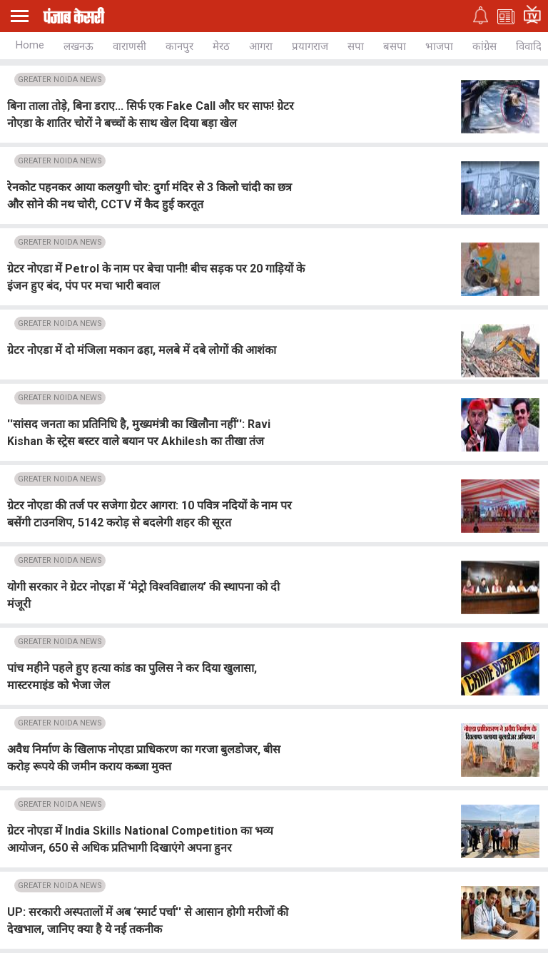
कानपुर (179, 46)
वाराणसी (129, 46)
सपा (355, 46)
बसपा (394, 46)
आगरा (261, 46)
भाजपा (439, 46)
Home (30, 45)
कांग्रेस (484, 46)
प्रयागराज (310, 46)
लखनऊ (78, 46)
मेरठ (221, 46)
